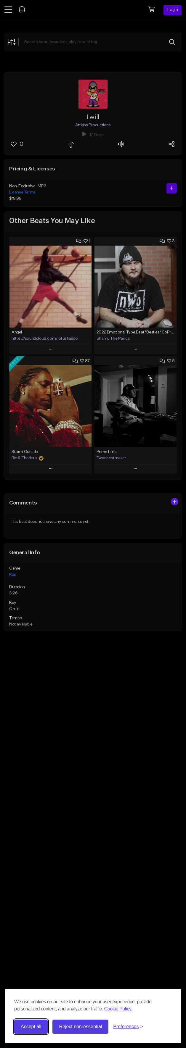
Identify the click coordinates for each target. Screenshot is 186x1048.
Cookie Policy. (118, 1008)
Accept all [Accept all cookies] (31, 1026)
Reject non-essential (80, 1026)
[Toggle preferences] (128, 1026)
